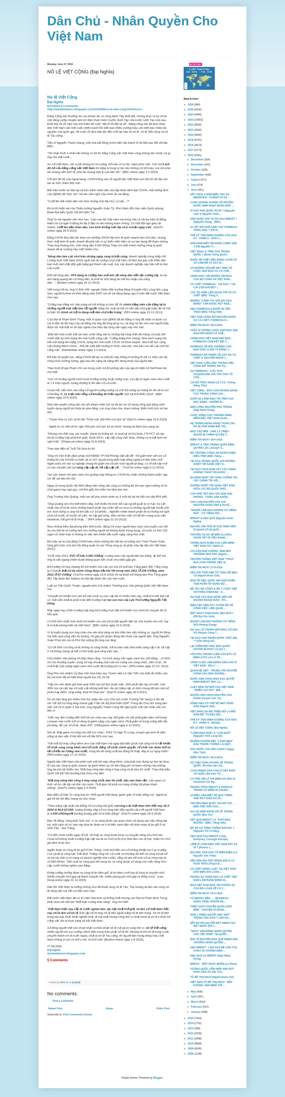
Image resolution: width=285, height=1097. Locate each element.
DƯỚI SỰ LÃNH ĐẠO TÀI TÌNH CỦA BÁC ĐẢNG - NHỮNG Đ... (212, 400)
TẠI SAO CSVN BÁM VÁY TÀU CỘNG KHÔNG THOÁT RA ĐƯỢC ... (213, 471)
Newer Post (55, 1008)
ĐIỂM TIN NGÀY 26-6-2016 (206, 757)
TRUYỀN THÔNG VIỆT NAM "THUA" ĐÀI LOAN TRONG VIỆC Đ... (212, 561)
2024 (191, 114)
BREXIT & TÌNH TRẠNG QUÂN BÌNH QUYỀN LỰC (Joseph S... (212, 446)
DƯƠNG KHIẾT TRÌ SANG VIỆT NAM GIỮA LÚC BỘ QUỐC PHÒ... (212, 487)
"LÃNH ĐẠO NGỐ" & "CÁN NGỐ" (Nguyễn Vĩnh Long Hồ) (210, 734)
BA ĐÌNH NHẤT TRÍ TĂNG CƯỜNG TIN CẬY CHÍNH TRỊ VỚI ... (213, 479)
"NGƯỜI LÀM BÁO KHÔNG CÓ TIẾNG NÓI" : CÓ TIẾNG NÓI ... (213, 512)
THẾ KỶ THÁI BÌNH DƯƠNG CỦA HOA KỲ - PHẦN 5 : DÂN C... (213, 237)
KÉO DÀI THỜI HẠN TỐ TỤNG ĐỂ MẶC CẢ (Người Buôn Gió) (214, 574)
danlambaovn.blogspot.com (66, 953)
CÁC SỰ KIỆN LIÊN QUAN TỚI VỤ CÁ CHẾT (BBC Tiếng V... (213, 294)
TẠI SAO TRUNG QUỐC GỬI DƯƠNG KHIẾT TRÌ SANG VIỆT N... (212, 463)
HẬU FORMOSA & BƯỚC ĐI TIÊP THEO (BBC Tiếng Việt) (210, 310)
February (197, 1006)
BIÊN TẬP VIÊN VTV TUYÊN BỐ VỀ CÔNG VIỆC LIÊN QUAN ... (211, 607)
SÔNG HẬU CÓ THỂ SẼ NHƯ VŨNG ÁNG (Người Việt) (211, 705)
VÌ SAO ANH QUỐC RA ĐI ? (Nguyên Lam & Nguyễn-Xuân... (212, 212)
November (197, 164)
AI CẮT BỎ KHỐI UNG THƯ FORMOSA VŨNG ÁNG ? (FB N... (213, 229)
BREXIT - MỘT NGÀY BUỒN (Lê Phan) (213, 963)
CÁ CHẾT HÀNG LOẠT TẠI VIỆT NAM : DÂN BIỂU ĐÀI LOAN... (213, 870)
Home (109, 1008)
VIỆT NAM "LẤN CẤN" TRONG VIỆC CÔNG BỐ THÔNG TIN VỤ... (212, 364)
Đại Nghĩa (55, 102)
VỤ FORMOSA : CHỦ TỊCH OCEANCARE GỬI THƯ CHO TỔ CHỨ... (211, 374)
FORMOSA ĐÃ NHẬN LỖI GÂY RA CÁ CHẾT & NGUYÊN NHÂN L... (213, 356)
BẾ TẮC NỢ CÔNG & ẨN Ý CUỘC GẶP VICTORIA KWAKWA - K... (213, 590)
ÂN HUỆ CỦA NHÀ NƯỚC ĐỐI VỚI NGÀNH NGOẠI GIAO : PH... (211, 598)
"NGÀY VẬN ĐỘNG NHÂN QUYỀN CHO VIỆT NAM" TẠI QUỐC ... (211, 933)
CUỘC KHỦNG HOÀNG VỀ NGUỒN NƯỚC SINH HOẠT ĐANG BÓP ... (212, 204)
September (198, 174)
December (197, 159)
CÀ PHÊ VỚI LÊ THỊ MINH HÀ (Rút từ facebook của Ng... (212, 780)
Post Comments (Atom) (77, 1014)
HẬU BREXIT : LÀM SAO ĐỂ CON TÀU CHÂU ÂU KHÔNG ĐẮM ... (213, 949)
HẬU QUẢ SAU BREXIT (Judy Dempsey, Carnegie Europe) (209, 838)
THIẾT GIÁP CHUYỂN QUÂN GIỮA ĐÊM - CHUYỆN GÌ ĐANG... (211, 908)
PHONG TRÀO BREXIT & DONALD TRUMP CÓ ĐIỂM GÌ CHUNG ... (211, 789)
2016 (191, 155)
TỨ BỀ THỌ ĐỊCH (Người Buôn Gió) (212, 977)
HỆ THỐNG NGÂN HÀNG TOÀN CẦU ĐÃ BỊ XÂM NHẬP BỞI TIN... (212, 425)
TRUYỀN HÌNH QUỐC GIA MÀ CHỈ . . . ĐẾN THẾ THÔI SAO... (213, 805)
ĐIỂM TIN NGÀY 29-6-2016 (206, 325)
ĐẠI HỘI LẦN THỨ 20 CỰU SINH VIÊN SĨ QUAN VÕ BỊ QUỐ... (213, 528)
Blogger (158, 1077)
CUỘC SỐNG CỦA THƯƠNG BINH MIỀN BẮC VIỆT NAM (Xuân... (211, 417)
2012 (191, 1033)
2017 (191, 150)
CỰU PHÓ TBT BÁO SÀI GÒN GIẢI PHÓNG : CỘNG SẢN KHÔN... (211, 495)
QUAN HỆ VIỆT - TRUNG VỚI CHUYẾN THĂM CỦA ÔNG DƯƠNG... (213, 672)
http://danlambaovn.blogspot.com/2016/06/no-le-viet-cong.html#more (94, 109)
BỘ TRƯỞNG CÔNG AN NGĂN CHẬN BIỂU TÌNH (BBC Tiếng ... (213, 454)
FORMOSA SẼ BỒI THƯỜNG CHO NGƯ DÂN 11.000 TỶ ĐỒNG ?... (211, 348)
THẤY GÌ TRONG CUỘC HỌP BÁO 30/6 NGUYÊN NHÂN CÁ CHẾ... (214, 332)
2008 (191, 1053)
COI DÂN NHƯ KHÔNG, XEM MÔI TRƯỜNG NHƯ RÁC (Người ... (210, 553)
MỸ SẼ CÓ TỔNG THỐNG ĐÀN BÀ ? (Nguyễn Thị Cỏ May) (212, 829)
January (196, 1011)
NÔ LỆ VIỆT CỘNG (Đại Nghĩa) (209, 727)
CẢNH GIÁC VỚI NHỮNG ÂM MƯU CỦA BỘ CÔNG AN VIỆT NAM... (211, 277)
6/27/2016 (53, 106)
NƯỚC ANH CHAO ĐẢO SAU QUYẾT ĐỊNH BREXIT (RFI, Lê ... (212, 680)
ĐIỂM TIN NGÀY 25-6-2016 (206, 893)
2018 (191, 145)
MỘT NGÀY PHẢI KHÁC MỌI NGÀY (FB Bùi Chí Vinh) (211, 615)
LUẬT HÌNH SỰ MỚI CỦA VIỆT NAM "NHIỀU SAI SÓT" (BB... (212, 689)
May (194, 991)
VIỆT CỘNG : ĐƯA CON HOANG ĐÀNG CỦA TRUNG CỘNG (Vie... (214, 392)
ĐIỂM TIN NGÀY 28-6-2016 (206, 439)
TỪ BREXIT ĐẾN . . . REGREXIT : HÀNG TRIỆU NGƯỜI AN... (210, 900)
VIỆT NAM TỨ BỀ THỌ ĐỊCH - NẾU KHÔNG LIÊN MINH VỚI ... (211, 984)
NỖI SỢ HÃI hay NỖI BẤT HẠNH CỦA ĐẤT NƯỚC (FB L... (212, 924)
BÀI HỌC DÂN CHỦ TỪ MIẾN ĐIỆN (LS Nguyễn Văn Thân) (213, 854)
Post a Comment (63, 1000)
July (194, 184)
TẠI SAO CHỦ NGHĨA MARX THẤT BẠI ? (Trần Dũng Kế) (213, 639)
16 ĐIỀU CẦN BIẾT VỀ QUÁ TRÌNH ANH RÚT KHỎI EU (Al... (211, 797)
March (195, 1001)
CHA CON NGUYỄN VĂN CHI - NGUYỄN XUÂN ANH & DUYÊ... (211, 503)
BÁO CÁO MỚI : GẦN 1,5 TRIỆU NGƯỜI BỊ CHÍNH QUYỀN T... (209, 433)
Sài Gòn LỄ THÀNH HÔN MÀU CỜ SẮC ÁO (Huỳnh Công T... (214, 631)
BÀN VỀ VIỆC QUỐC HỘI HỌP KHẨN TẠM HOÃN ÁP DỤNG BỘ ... (212, 582)
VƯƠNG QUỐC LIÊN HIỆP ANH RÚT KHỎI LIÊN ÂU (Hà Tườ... (212, 970)
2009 (191, 1048)
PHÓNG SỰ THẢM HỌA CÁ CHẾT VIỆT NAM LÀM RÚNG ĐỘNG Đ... (214, 878)
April (194, 996)
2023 (191, 119)
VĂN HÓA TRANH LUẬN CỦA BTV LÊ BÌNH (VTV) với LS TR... (213, 656)
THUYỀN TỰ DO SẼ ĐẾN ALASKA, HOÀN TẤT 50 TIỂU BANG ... (211, 536)
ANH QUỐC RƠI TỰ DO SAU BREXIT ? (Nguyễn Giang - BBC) (213, 220)
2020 (191, 134)
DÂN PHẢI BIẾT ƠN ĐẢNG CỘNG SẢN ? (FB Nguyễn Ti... (213, 245)
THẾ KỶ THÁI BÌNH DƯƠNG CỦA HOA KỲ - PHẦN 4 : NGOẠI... (213, 721)
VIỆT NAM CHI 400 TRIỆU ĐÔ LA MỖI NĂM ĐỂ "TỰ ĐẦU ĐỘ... (213, 713)
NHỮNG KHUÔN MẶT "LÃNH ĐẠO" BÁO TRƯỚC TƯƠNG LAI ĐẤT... (211, 743)
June (194, 189)
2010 (191, 1043)
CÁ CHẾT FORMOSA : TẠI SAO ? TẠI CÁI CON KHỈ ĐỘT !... (213, 286)
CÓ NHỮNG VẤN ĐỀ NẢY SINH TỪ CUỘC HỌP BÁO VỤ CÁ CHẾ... (211, 269)
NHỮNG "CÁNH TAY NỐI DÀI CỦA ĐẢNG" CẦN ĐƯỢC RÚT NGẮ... (211, 302)
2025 (191, 109)
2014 (191, 1023)
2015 (191, 1018)
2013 (191, 1028)
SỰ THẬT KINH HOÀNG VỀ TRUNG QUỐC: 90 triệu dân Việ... (211, 764)
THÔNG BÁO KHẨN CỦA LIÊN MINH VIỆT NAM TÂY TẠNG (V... (212, 544)
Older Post (163, 1008)
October (196, 169)
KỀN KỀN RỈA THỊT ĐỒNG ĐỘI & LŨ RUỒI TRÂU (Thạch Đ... (212, 862)
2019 (191, 139)
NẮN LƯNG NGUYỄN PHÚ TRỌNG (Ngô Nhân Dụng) (211, 408)
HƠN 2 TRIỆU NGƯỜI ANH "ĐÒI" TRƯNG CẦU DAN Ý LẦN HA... (210, 916)
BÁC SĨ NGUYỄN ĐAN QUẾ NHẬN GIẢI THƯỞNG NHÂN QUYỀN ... (214, 941)
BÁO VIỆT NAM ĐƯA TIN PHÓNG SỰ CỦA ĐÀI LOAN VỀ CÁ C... (212, 887)
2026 (191, 104)
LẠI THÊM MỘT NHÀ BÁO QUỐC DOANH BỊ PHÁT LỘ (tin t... (210, 648)
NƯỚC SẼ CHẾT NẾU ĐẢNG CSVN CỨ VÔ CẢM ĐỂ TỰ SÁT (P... (213, 261)
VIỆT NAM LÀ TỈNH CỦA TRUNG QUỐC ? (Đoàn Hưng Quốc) (210, 253)
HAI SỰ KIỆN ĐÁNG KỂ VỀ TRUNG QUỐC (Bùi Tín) (211, 813)
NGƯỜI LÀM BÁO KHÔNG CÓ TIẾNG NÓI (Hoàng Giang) (212, 623)
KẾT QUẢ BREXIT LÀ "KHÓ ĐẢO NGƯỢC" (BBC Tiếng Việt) (210, 821)
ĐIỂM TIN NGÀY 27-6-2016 (206, 567)
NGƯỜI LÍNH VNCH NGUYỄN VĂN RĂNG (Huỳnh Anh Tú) (211, 697)
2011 (191, 1038)
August (196, 179)
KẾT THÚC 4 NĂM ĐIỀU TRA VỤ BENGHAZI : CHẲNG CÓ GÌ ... (210, 196)
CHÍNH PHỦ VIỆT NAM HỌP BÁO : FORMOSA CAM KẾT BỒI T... (211, 340)
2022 (191, 124)
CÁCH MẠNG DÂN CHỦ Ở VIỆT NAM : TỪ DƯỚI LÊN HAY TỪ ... (213, 772)
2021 (191, 129)
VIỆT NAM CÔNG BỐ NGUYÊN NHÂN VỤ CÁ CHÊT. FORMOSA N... (213, 318)
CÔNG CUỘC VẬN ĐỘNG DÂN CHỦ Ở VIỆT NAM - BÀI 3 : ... (213, 664)
